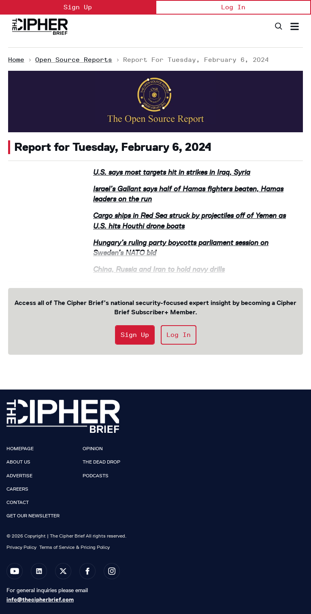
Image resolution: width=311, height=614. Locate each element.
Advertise (19, 475)
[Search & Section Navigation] (294, 26)
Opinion (93, 448)
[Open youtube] (14, 571)
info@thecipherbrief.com (40, 599)
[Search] (278, 26)
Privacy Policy (21, 547)
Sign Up (78, 7)
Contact (17, 502)
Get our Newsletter (33, 516)
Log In (233, 7)
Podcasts (96, 475)
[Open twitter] (63, 571)
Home (16, 60)
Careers (17, 489)
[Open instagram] (112, 571)
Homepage (20, 448)
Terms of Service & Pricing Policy (74, 547)
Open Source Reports (73, 60)
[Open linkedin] (39, 571)
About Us (18, 462)
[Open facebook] (87, 571)
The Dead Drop (101, 462)
